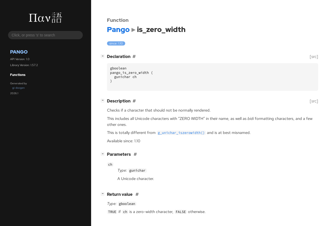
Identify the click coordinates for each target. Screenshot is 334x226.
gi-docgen (18, 87)
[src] (314, 56)
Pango (19, 52)
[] (103, 56)
